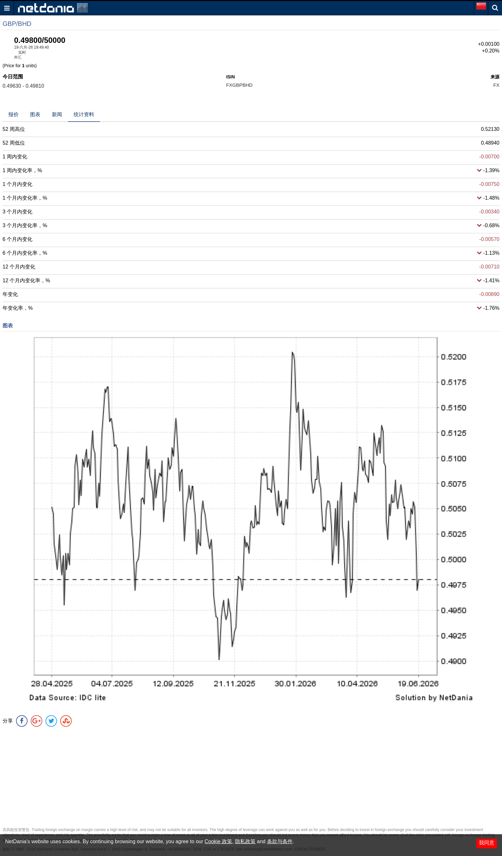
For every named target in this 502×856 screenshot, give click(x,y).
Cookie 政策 (218, 841)
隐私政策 (245, 841)
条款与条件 (280, 841)
